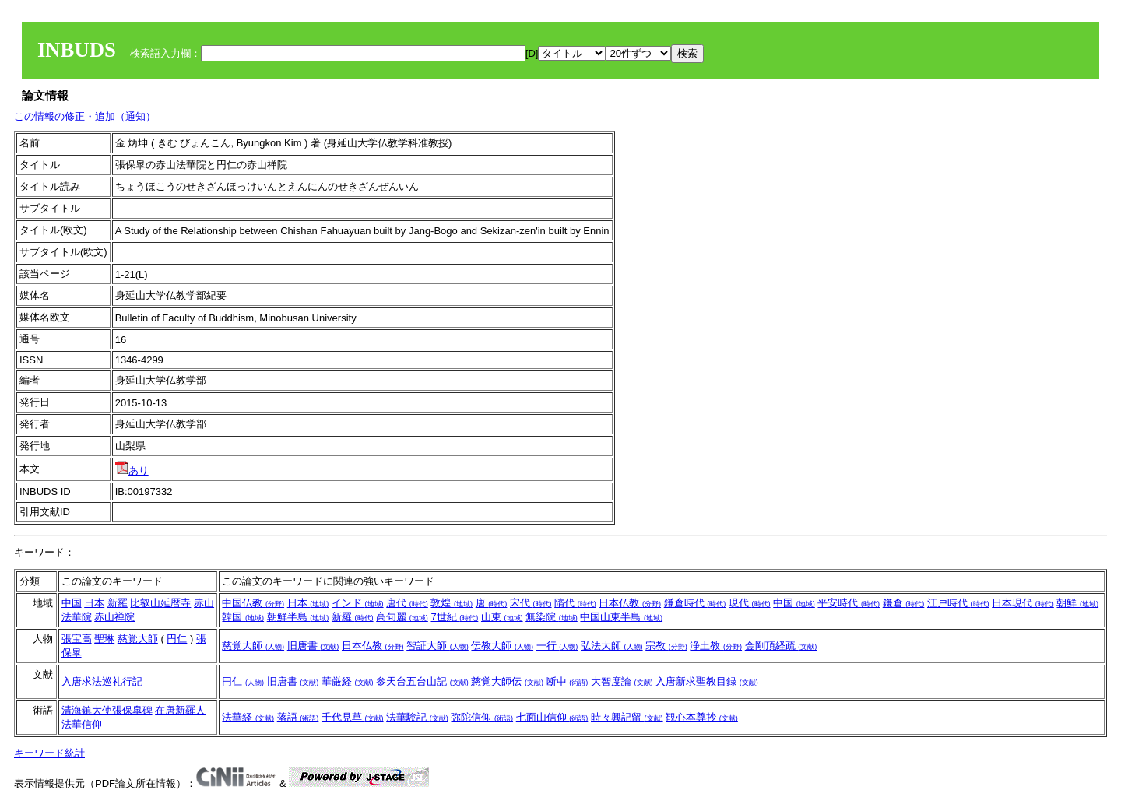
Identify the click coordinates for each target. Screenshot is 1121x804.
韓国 (243, 617)
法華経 (248, 717)
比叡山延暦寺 (160, 603)
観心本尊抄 (702, 717)
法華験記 (417, 717)
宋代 (531, 603)
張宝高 (76, 638)
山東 (502, 617)
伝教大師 (502, 645)
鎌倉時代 (695, 603)
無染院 (551, 617)
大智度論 (622, 681)
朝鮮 (1077, 603)
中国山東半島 (621, 617)
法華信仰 (81, 724)
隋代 (575, 603)
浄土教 (716, 645)
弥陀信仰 (482, 717)
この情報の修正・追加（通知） (85, 116)
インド (358, 603)
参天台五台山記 (422, 681)
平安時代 (848, 603)
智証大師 (437, 645)
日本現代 (1023, 603)
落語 (298, 717)
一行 (557, 645)
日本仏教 (630, 603)
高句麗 (402, 617)
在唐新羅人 (180, 710)
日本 (94, 603)
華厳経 (348, 681)
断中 (567, 681)
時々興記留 (627, 717)
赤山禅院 (114, 617)
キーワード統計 (49, 753)
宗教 (666, 645)
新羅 (117, 603)
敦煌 (451, 603)
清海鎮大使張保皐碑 (107, 710)
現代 (750, 603)
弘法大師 (612, 645)
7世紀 (454, 617)
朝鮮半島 (298, 617)
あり (132, 470)
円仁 (177, 638)
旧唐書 (313, 645)
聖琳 (104, 638)
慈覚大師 (138, 638)
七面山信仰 (552, 717)
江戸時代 (958, 603)
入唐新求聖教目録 (706, 681)
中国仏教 (253, 603)
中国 (71, 603)
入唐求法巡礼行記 (101, 681)
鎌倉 (904, 603)
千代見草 (353, 717)
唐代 (407, 603)
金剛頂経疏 (781, 645)
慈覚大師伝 (507, 681)
